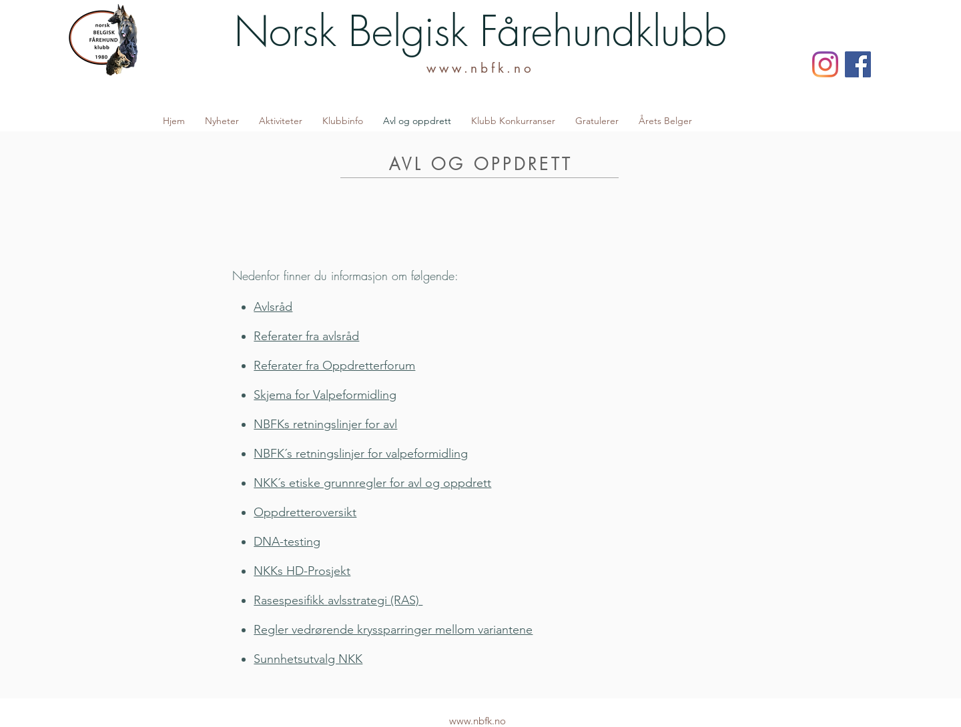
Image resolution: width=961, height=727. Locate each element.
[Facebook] (858, 64)
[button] (280, 120)
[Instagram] (825, 64)
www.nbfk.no (480, 68)
